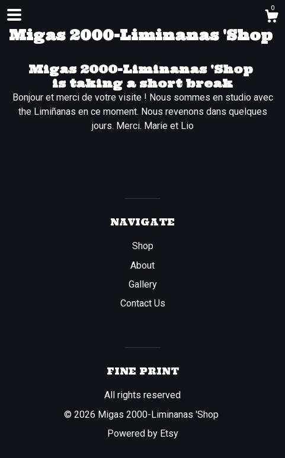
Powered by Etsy (142, 433)
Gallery (143, 284)
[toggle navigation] (14, 15)
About (142, 265)
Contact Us (142, 303)
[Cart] (271, 18)
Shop (142, 245)
